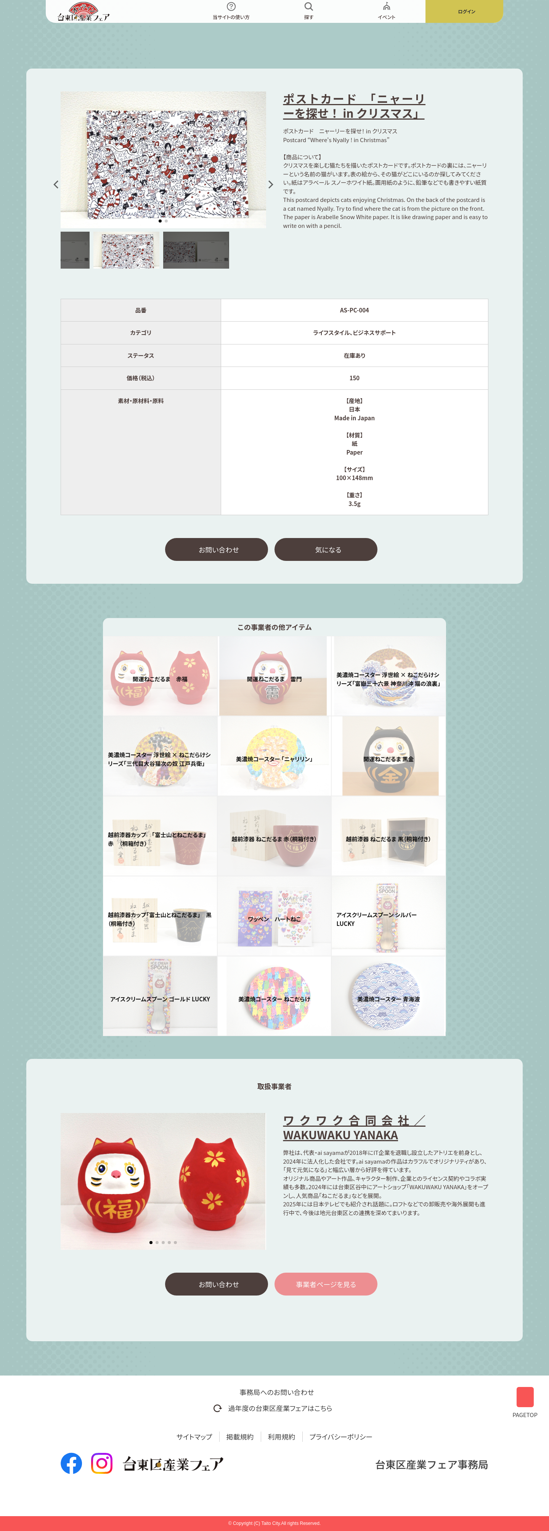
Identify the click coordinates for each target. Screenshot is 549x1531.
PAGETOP (525, 1401)
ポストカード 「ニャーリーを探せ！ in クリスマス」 (354, 105)
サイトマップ (194, 1436)
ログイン (466, 11)
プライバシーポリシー (341, 1436)
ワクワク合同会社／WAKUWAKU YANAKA (354, 1127)
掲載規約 (240, 1436)
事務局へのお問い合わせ (276, 1392)
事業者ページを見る (326, 1284)
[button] (57, 184)
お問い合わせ (219, 549)
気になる (328, 549)
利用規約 (281, 1436)
